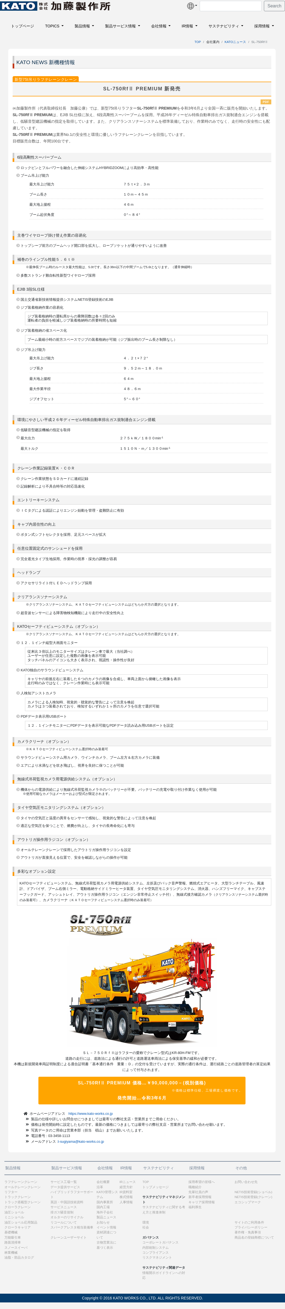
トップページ (22, 26)
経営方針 (126, 1187)
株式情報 (126, 1197)
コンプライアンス (155, 1252)
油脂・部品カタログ (19, 1257)
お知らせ (103, 1222)
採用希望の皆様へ (201, 1182)
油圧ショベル (14, 1212)
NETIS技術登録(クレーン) (253, 1197)
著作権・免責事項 (248, 1232)
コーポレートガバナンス (160, 1242)
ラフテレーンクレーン (20, 1182)
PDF (266, 102)
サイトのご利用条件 (249, 1222)
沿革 (100, 1187)
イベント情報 (106, 1227)
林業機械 (11, 1252)
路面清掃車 (12, 1242)
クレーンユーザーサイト (68, 1237)
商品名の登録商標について (254, 1237)
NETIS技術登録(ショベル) (253, 1192)
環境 (145, 1222)
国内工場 (103, 1207)
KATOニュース (235, 42)
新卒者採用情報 (199, 1197)
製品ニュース (106, 1217)
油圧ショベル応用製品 (20, 1222)
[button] (192, 6)
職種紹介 (195, 1187)
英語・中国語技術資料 (66, 1202)
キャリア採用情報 (201, 1202)
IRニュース (128, 1182)
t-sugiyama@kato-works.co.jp (81, 1141)
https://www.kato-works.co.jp (91, 1114)
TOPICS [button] (52, 26)
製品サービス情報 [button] (121, 26)
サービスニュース (63, 1207)
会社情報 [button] (159, 26)
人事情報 (126, 1202)
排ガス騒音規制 (62, 1212)
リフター (11, 1192)
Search (274, 6)
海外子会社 (105, 1212)
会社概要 (103, 1182)
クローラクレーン (17, 1207)
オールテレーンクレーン (22, 1187)
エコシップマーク (248, 1202)
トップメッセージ (155, 1187)
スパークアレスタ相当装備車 (71, 1227)
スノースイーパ (15, 1247)
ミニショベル (14, 1217)
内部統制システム (155, 1247)
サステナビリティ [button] (224, 26)
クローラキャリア (17, 1227)
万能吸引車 (12, 1237)
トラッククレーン (17, 1197)
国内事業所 (105, 1202)
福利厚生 (195, 1207)
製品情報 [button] (83, 26)
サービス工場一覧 (63, 1182)
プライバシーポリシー (251, 1227)
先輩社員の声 (198, 1192)
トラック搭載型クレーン (22, 1202)
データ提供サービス (65, 1187)
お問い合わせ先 (246, 1182)
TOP (197, 42)
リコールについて (63, 1222)
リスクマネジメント (157, 1257)
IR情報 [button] (188, 26)
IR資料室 (126, 1192)
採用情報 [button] (262, 26)
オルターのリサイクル (66, 1217)
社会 (145, 1227)
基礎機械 (11, 1232)
